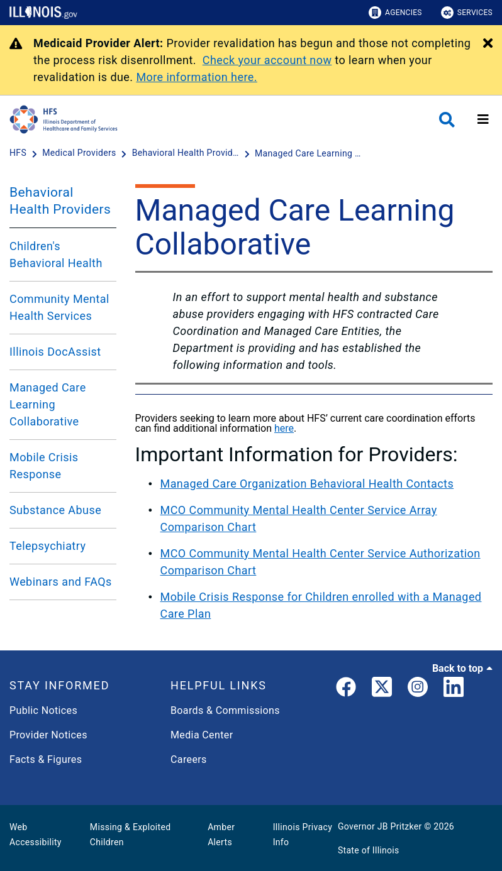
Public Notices (43, 710)
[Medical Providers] (80, 153)
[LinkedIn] (453, 689)
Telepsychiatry (47, 545)
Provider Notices (48, 735)
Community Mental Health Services (59, 307)
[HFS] (19, 153)
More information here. (196, 77)
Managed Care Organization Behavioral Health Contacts (307, 483)
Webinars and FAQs (60, 581)
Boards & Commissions (225, 710)
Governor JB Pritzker (380, 826)
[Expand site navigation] (483, 119)
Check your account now (267, 60)
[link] (346, 689)
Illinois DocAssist (55, 351)
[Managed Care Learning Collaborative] (308, 153)
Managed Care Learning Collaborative (47, 404)
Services (467, 12)
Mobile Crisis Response (44, 466)
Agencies (395, 12)
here (284, 428)
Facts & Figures (45, 759)
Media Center (201, 735)
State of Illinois (368, 850)
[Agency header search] (447, 120)
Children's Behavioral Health (56, 254)
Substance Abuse (55, 510)
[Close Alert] (488, 44)
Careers (188, 759)
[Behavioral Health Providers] (187, 153)
